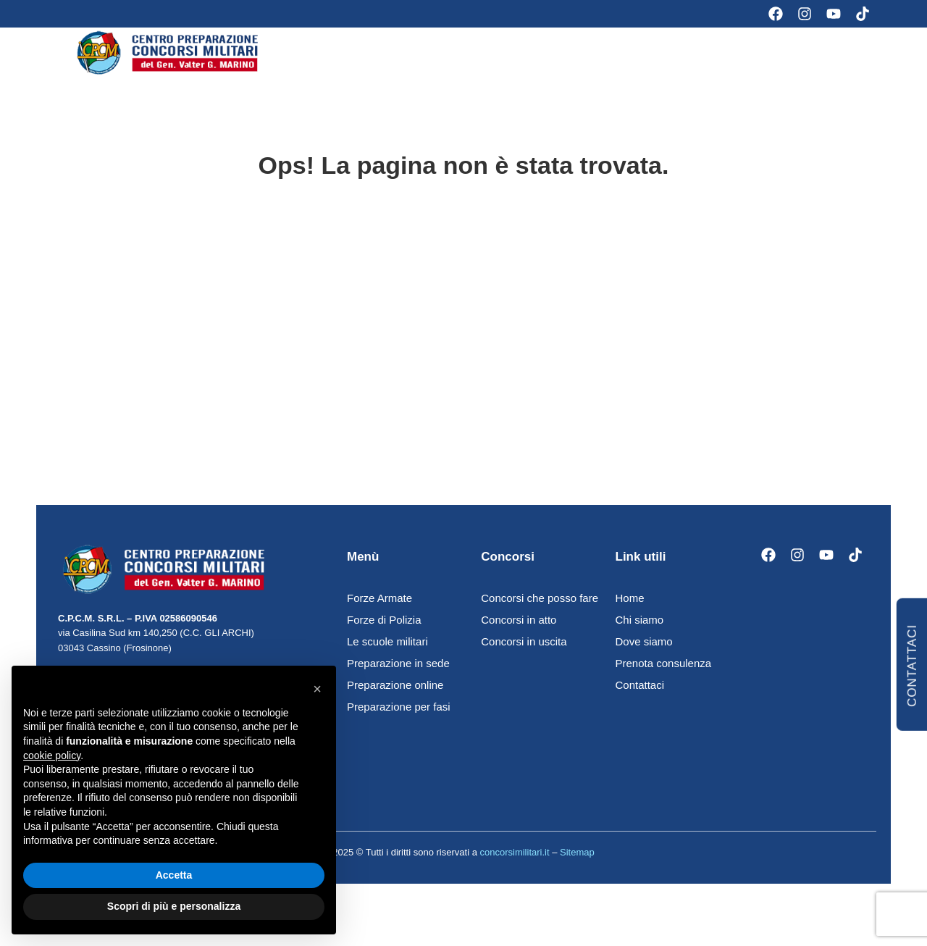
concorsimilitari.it (514, 863)
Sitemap (577, 863)
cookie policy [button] (51, 755)
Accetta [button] (174, 875)
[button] (317, 688)
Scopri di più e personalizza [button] (173, 906)
